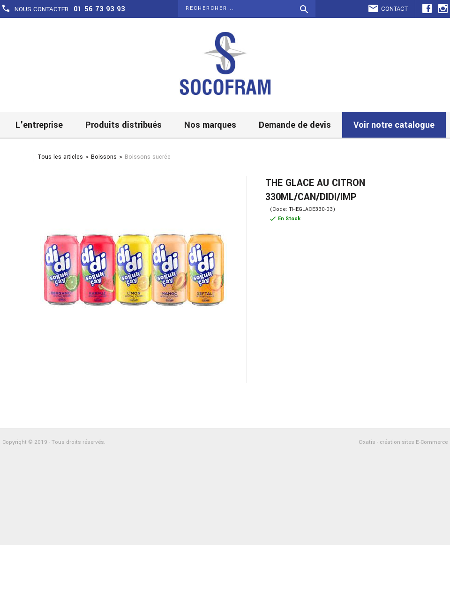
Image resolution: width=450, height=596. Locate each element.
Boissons (104, 157)
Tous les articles (60, 157)
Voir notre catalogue (394, 125)
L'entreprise (39, 125)
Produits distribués (123, 125)
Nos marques (210, 125)
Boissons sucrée (148, 157)
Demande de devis (295, 125)
